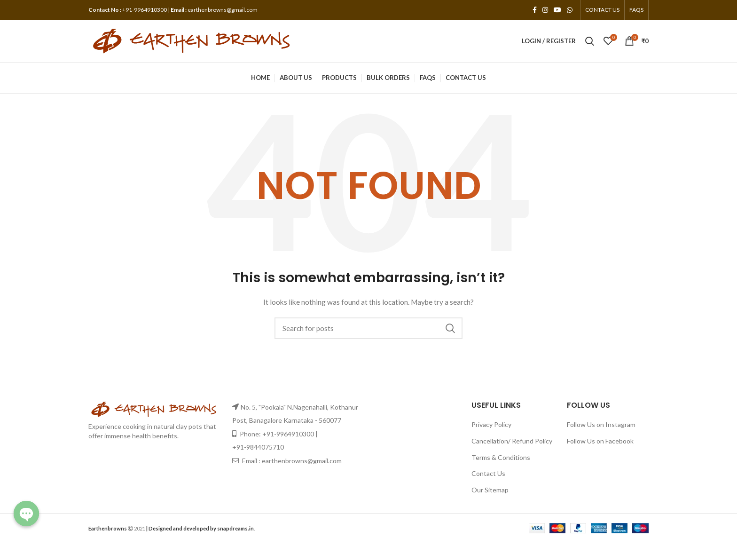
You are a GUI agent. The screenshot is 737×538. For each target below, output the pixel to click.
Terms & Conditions (500, 457)
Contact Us (488, 473)
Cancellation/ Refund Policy (511, 441)
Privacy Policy (491, 424)
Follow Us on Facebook (600, 441)
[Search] (368, 328)
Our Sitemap (490, 490)
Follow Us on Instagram (601, 424)
